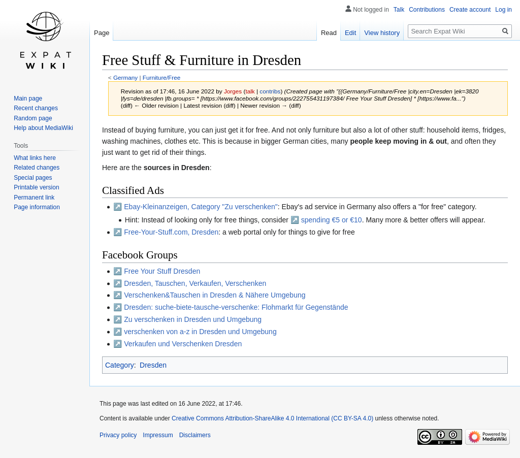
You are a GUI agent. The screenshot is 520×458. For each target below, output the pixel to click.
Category (119, 365)
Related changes (36, 167)
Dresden (153, 365)
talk (249, 91)
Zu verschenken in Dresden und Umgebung (193, 319)
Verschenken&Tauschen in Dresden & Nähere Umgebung (214, 295)
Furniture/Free (161, 77)
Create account (470, 9)
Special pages (33, 177)
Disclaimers (195, 435)
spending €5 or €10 (331, 220)
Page (101, 33)
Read (329, 33)
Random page (33, 118)
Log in (503, 9)
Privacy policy (118, 435)
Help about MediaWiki (43, 128)
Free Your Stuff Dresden (162, 271)
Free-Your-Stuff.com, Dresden (171, 232)
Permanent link (34, 197)
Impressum (158, 435)
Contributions (427, 9)
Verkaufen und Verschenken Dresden (183, 344)
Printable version (36, 187)
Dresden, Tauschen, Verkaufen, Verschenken (195, 283)
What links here (35, 157)
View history (382, 33)
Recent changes (36, 108)
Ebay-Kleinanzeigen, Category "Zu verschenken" (201, 207)
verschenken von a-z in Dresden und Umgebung (200, 332)
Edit (350, 33)
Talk (399, 9)
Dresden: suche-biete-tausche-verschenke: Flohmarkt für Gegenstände (236, 307)
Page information (37, 207)
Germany (125, 77)
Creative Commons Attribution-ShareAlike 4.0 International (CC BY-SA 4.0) (272, 418)
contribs (269, 91)
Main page (28, 98)
